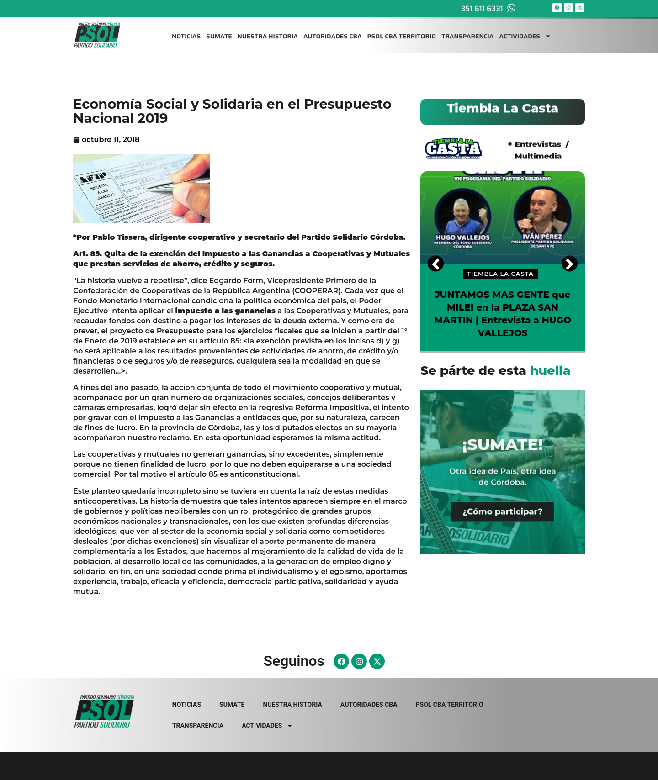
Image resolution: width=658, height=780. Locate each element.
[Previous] (436, 263)
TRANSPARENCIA (467, 31)
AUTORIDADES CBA (332, 31)
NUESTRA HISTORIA (268, 31)
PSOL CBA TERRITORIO (401, 31)
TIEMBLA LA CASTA (500, 273)
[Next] (570, 263)
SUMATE (219, 31)
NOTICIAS (186, 31)
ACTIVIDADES (525, 31)
